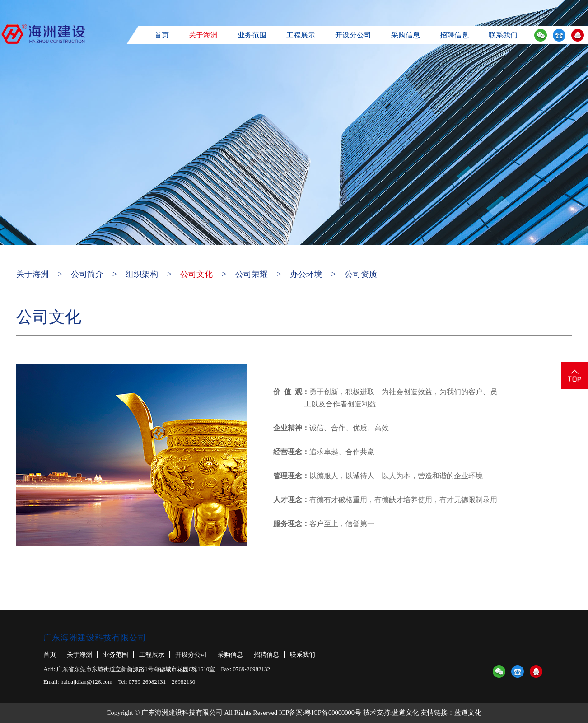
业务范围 (252, 35)
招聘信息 (454, 35)
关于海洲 (203, 35)
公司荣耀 (251, 274)
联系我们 (503, 35)
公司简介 (87, 274)
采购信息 (405, 35)
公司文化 (196, 274)
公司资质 (361, 274)
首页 (161, 35)
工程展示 (300, 35)
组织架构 (142, 274)
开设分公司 (353, 35)
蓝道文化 (405, 712)
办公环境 (306, 274)
